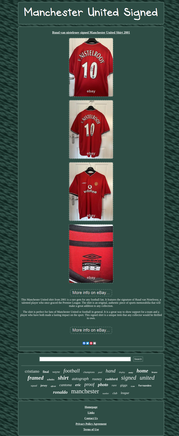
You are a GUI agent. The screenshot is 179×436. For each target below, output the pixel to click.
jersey (44, 385)
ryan (133, 386)
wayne (56, 372)
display (122, 372)
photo (103, 384)
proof (89, 384)
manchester (85, 391)
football (71, 371)
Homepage (91, 407)
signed (128, 378)
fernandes (144, 385)
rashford (111, 379)
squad (34, 385)
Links (91, 412)
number (105, 393)
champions (89, 372)
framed (36, 378)
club (114, 393)
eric (78, 385)
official (53, 386)
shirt (63, 378)
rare (114, 385)
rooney (97, 379)
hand (110, 371)
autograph (80, 378)
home (142, 371)
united (147, 377)
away (130, 373)
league (125, 393)
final (46, 372)
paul (100, 372)
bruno (154, 372)
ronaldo (60, 392)
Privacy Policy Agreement (91, 423)
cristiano (32, 371)
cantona (65, 385)
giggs (123, 385)
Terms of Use (91, 429)
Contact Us (91, 418)
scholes (50, 379)
